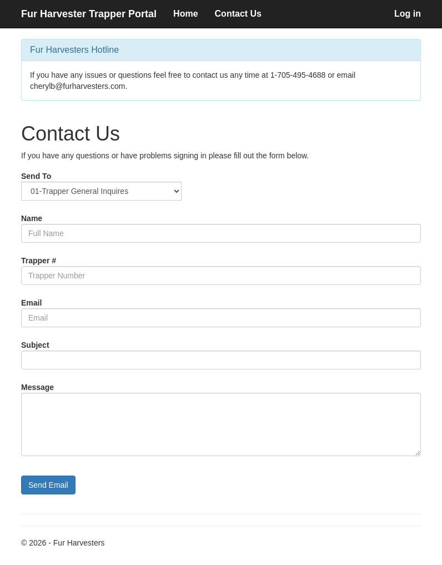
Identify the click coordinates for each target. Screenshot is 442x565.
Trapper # (38, 260)
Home (185, 13)
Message (37, 387)
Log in (407, 13)
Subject (35, 345)
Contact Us (238, 13)
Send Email (48, 485)
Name (31, 218)
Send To (36, 176)
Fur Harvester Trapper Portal (89, 13)
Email (31, 302)
